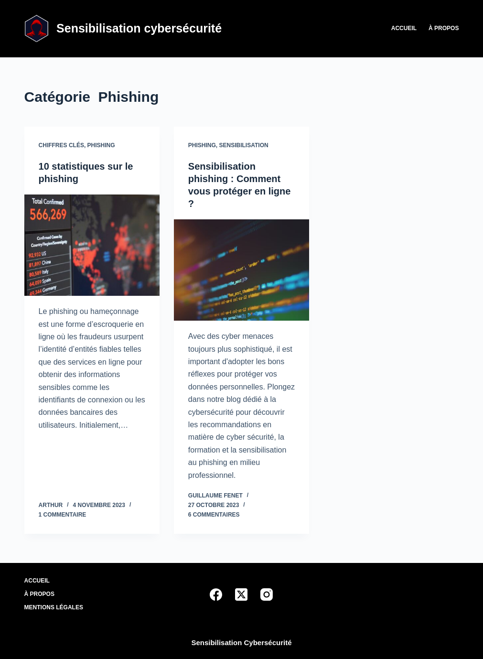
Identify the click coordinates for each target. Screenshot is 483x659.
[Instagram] (266, 594)
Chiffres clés (61, 145)
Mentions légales (53, 607)
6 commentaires (214, 514)
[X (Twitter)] (241, 594)
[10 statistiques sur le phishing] (92, 245)
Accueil (404, 28)
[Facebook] (216, 594)
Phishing (101, 145)
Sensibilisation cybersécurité (139, 28)
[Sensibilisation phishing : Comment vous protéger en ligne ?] (241, 270)
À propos (444, 28)
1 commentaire (62, 514)
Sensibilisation (243, 145)
